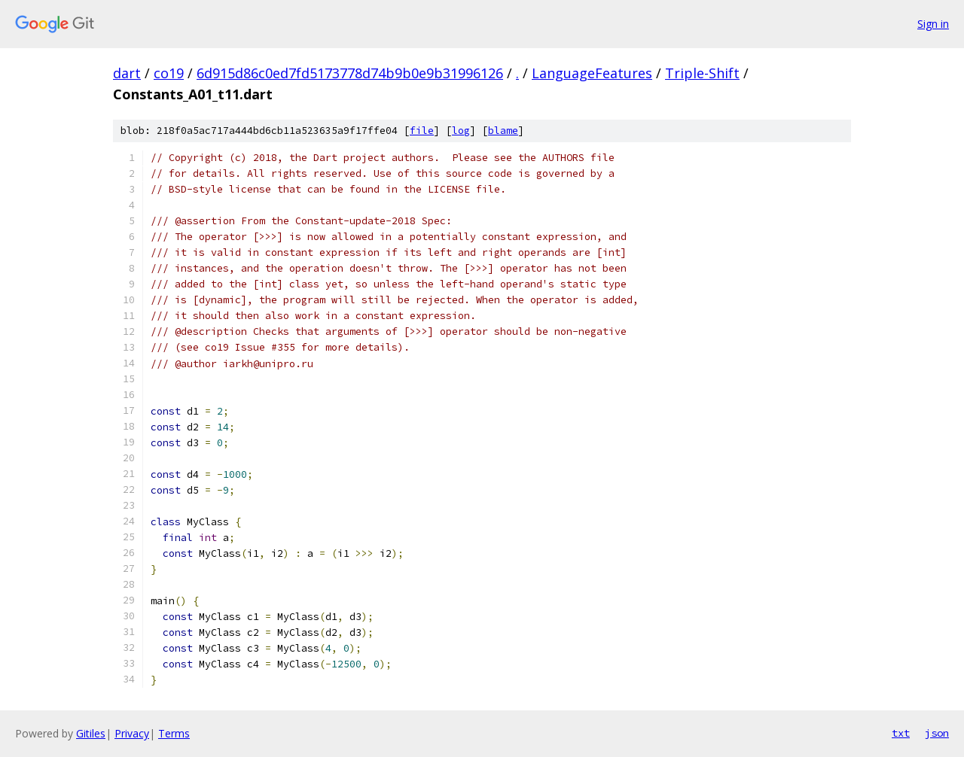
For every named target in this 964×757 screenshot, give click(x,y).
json (937, 733)
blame (503, 130)
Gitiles (90, 733)
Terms (174, 733)
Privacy (131, 733)
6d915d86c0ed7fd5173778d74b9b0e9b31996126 (350, 73)
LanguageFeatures (592, 73)
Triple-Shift (702, 73)
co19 (169, 73)
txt (901, 733)
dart (127, 73)
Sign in (933, 24)
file (422, 130)
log (461, 130)
